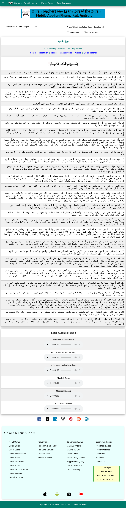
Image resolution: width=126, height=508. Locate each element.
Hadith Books (44, 454)
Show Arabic (73, 32)
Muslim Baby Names (76, 457)
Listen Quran (14, 446)
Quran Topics (15, 465)
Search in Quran (16, 477)
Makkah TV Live (74, 446)
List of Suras (14, 450)
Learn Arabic (72, 454)
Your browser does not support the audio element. (63, 344)
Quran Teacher (90, 53)
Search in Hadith (45, 457)
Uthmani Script (65, 53)
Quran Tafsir (14, 457)
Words (78, 53)
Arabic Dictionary (74, 465)
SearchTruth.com (22, 3)
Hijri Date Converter (46, 450)
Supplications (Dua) (75, 461)
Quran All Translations (18, 469)
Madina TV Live (73, 450)
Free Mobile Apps (103, 446)
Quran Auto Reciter (104, 442)
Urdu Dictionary (73, 469)
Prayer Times (47, 3)
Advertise (100, 457)
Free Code (100, 454)
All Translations (91, 32)
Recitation (43, 53)
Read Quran (14, 442)
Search (33, 53)
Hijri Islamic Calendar (47, 446)
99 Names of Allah (75, 442)
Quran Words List (16, 461)
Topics (54, 53)
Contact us (100, 461)
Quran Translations (17, 454)
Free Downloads (64, 3)
